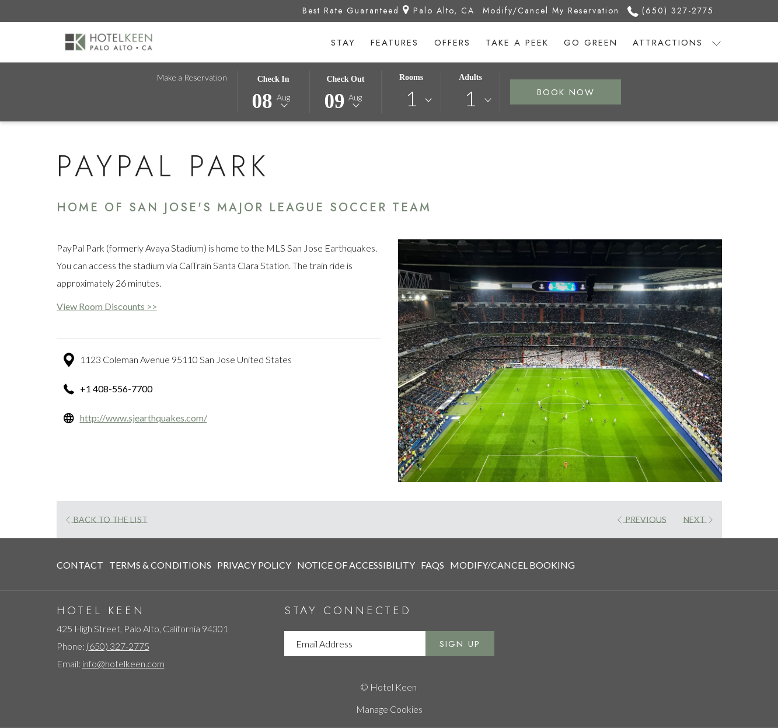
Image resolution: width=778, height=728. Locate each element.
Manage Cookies (389, 709)
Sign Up (459, 644)
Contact (80, 564)
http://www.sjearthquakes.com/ (143, 417)
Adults (470, 77)
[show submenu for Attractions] (716, 42)
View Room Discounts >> (107, 306)
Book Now (579, 92)
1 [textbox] (411, 98)
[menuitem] (343, 42)
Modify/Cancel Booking (512, 564)
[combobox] (411, 100)
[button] (273, 91)
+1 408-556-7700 (116, 388)
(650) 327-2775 (117, 646)
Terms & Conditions (160, 564)
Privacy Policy (254, 564)
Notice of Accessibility (356, 564)
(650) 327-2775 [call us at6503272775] (670, 10)
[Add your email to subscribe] (354, 643)
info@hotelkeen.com (123, 663)
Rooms (411, 77)
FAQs (432, 564)
